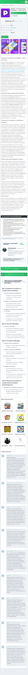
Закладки (15, 15)
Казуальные (13, 27)
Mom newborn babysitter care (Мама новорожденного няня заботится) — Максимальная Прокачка (13, 70)
